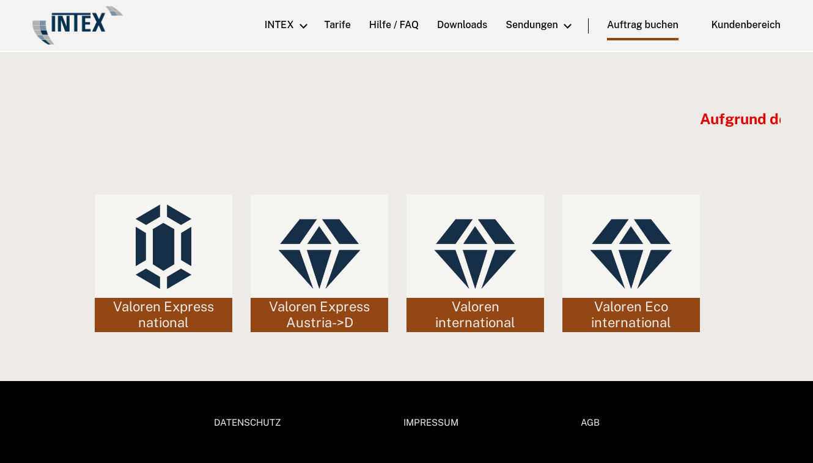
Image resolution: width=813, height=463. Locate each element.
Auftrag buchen (643, 25)
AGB (590, 422)
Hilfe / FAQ (394, 25)
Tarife (338, 25)
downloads (462, 25)
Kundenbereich (738, 24)
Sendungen (532, 25)
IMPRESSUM (430, 422)
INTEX (279, 25)
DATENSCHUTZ (247, 422)
